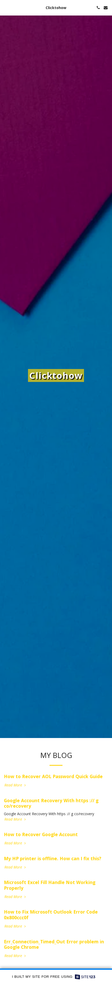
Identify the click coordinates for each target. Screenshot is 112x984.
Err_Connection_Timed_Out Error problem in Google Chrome (54, 944)
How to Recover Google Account (41, 834)
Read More (15, 785)
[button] (5, 7)
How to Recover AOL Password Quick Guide (53, 776)
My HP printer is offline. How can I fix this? (52, 858)
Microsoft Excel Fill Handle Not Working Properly (49, 885)
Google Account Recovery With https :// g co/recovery (51, 803)
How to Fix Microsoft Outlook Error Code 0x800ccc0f (51, 915)
